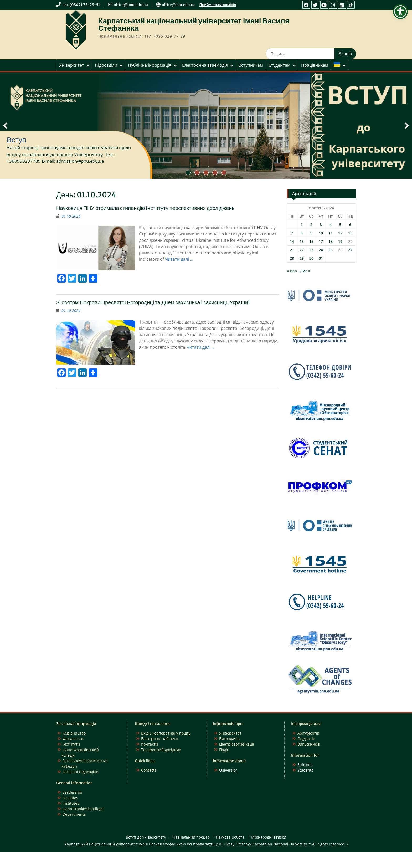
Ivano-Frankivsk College (83, 808)
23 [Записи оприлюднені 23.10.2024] (311, 249)
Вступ (16, 140)
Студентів (306, 738)
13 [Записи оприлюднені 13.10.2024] (350, 232)
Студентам (279, 65)
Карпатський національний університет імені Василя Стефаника (193, 24)
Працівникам (314, 65)
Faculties (70, 797)
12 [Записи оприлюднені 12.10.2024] (340, 232)
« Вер (292, 270)
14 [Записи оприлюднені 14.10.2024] (292, 241)
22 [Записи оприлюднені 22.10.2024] (302, 249)
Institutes (71, 803)
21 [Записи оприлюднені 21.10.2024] (292, 249)
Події (223, 749)
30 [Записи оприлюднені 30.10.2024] (311, 258)
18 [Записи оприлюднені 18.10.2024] (330, 241)
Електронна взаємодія (205, 65)
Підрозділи (106, 65)
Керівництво (74, 733)
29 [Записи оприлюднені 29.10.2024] (302, 258)
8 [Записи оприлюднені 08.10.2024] (302, 232)
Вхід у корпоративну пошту (165, 733)
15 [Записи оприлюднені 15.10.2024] (302, 241)
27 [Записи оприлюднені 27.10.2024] (350, 249)
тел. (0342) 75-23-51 (81, 4)
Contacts (148, 770)
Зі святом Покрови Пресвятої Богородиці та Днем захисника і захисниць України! (153, 302)
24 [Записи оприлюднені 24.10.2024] (321, 249)
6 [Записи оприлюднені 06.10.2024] (350, 224)
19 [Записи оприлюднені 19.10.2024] (340, 241)
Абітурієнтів (308, 733)
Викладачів (229, 738)
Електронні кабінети (159, 738)
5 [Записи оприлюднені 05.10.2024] (340, 224)
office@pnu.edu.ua (131, 4)
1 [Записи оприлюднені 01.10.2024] (302, 224)
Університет (71, 65)
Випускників (308, 744)
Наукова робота (230, 837)
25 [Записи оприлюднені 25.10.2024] (330, 249)
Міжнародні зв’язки (268, 837)
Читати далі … (179, 259)
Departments (74, 814)
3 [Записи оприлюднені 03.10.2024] (321, 224)
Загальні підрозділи (81, 771)
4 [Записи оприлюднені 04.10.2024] (330, 224)
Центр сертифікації (236, 744)
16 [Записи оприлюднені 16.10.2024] (311, 241)
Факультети (73, 738)
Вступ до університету (146, 837)
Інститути (71, 744)
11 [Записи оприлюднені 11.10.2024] (330, 232)
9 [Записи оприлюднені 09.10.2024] (311, 232)
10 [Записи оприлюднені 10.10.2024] (321, 232)
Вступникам (251, 65)
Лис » (305, 270)
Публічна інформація (149, 65)
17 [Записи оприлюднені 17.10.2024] (321, 241)
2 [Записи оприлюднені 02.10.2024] (311, 224)
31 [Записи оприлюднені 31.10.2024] (321, 258)
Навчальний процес (191, 837)
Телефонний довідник (161, 749)
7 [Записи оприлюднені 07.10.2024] (292, 232)
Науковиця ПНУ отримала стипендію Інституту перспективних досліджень (145, 208)
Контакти (149, 744)
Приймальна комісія (217, 4)
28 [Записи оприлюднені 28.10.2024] (292, 258)
